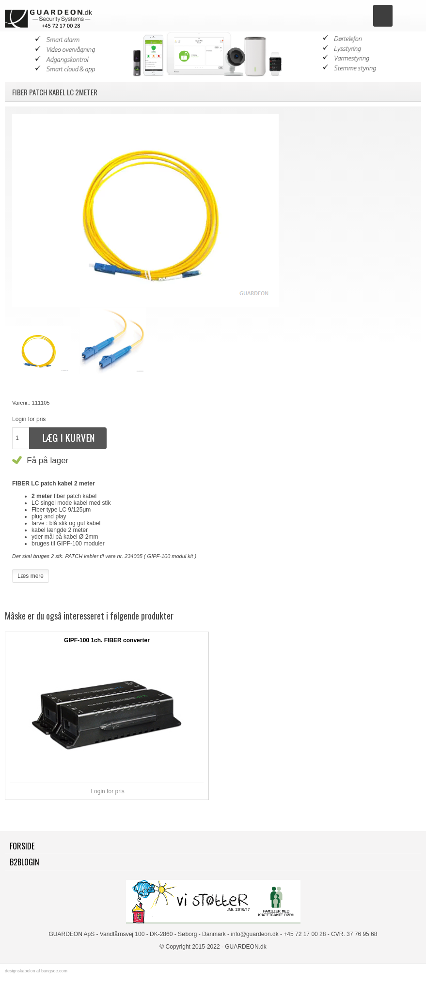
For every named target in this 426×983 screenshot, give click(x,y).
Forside (22, 846)
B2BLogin (24, 862)
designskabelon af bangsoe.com (36, 970)
